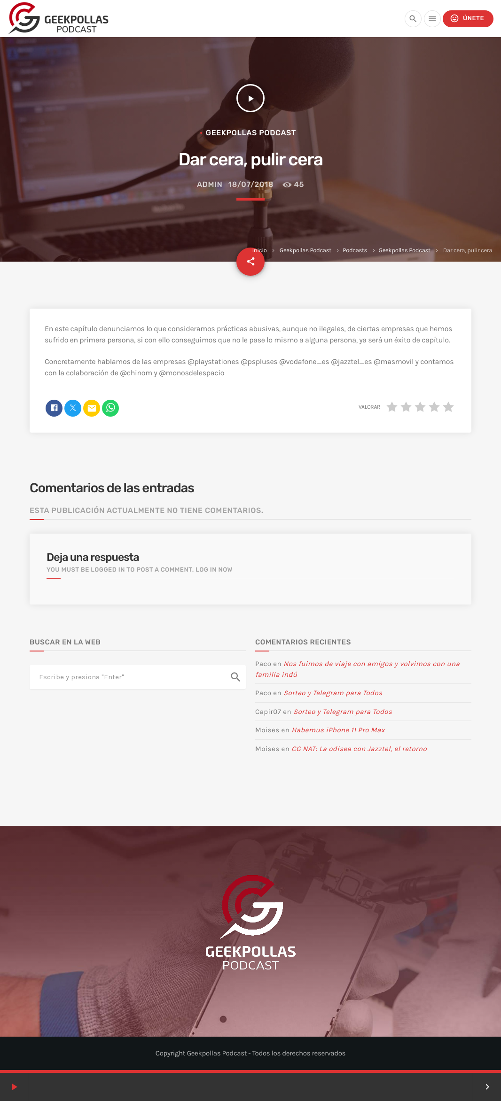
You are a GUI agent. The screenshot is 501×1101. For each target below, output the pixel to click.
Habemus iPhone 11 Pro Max (338, 730)
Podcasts (355, 250)
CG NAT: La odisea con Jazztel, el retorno (359, 748)
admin (210, 184)
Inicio (259, 250)
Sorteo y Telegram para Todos (332, 693)
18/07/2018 (251, 184)
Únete (467, 18)
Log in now (214, 570)
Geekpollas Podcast (305, 250)
